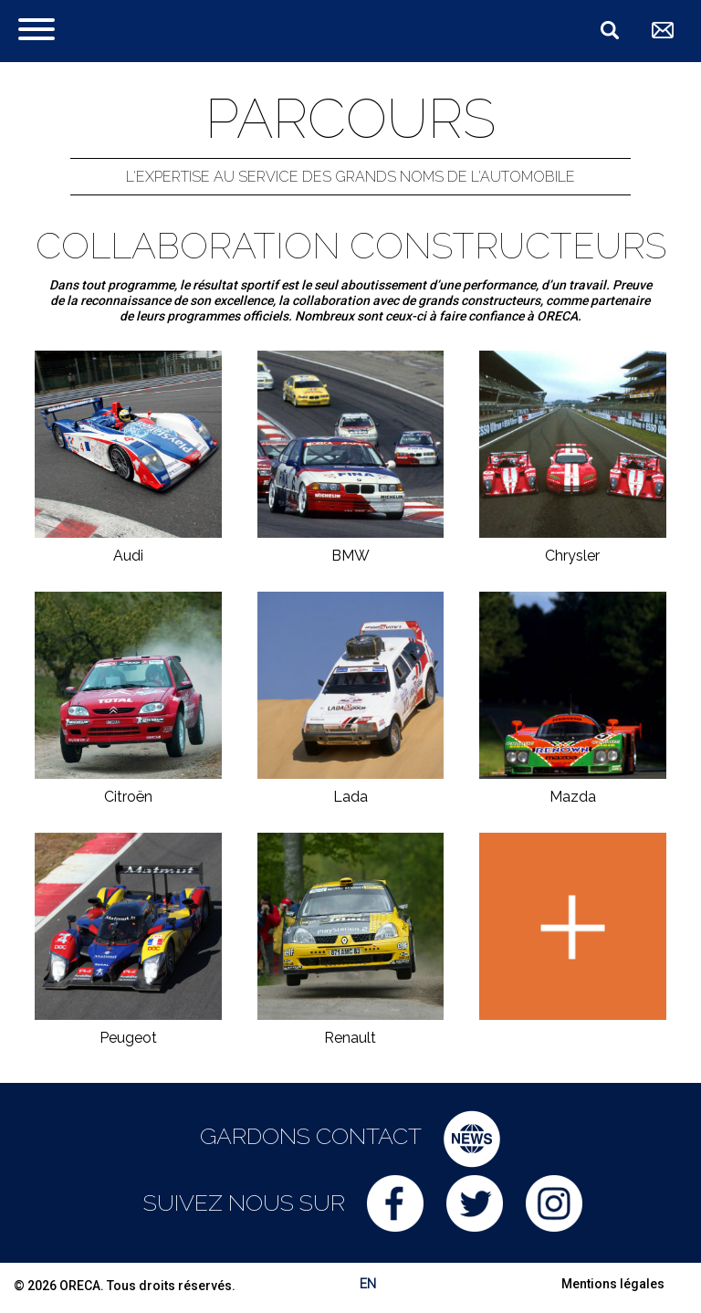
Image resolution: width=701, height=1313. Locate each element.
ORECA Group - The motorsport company (189, 30)
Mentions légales (612, 1283)
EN (368, 1283)
